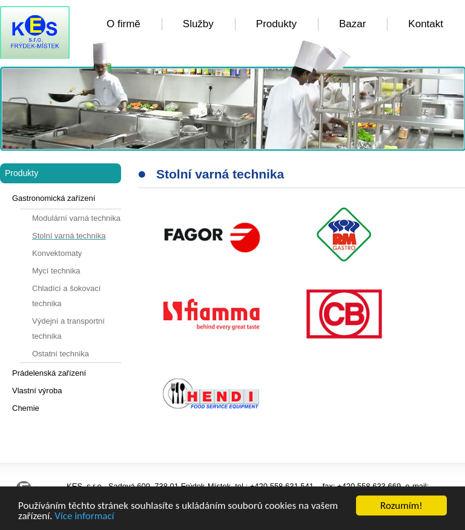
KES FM (35, 32)
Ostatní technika (60, 353)
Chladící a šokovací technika (66, 296)
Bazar (352, 24)
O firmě (123, 24)
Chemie (25, 408)
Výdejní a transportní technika (68, 328)
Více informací (84, 516)
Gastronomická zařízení (53, 198)
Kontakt (425, 24)
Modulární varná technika (76, 218)
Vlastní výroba (37, 390)
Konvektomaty (57, 253)
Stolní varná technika (68, 235)
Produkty (276, 24)
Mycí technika (56, 270)
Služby (198, 24)
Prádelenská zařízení (49, 373)
